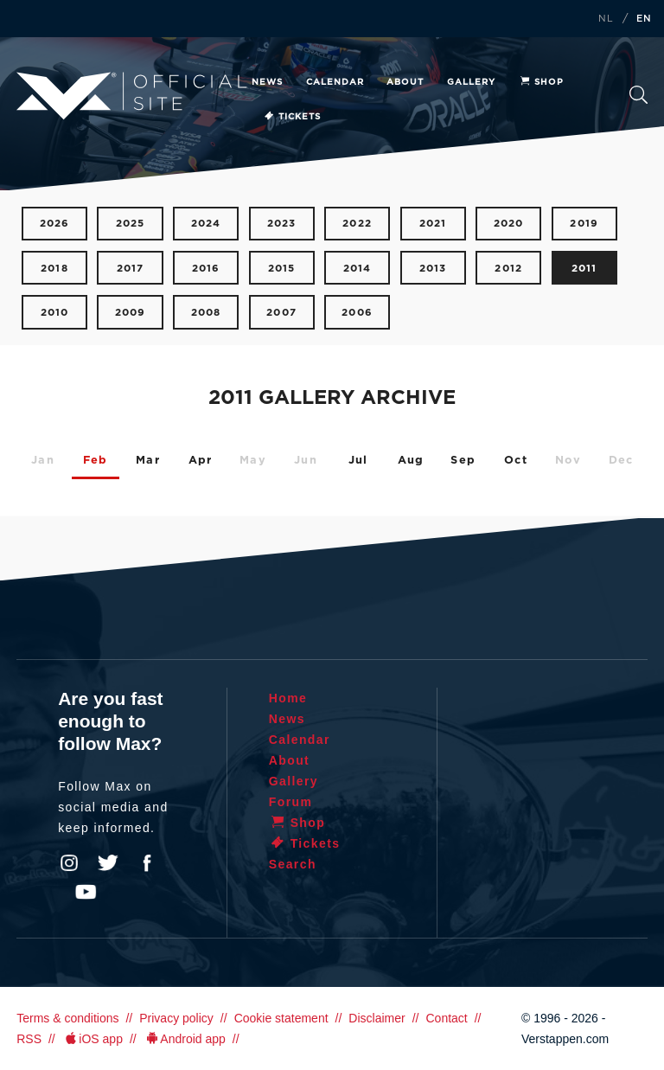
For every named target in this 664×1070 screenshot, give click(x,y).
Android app (185, 1039)
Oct (515, 460)
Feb (95, 460)
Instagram (69, 863)
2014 (357, 268)
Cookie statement (281, 1018)
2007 (281, 312)
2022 (357, 223)
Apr (200, 460)
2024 (206, 223)
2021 (433, 223)
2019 (584, 223)
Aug (411, 460)
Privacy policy (176, 1018)
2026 (55, 223)
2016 (206, 268)
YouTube (85, 892)
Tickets (292, 116)
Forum (291, 802)
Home (288, 698)
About (405, 82)
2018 (54, 268)
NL (606, 19)
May (252, 460)
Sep (463, 460)
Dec (621, 460)
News (267, 82)
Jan (42, 460)
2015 (282, 268)
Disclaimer (376, 1018)
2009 (130, 312)
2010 (55, 312)
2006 (357, 312)
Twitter (108, 863)
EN (644, 19)
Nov (568, 460)
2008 (206, 312)
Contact (446, 1018)
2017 (130, 268)
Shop (541, 82)
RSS (29, 1039)
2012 (508, 268)
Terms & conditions (67, 1018)
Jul (358, 460)
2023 (282, 223)
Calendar (335, 82)
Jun (305, 460)
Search (638, 95)
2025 (130, 223)
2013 (433, 268)
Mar (148, 460)
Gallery (471, 82)
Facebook (147, 863)
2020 (509, 223)
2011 (584, 268)
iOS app (92, 1039)
